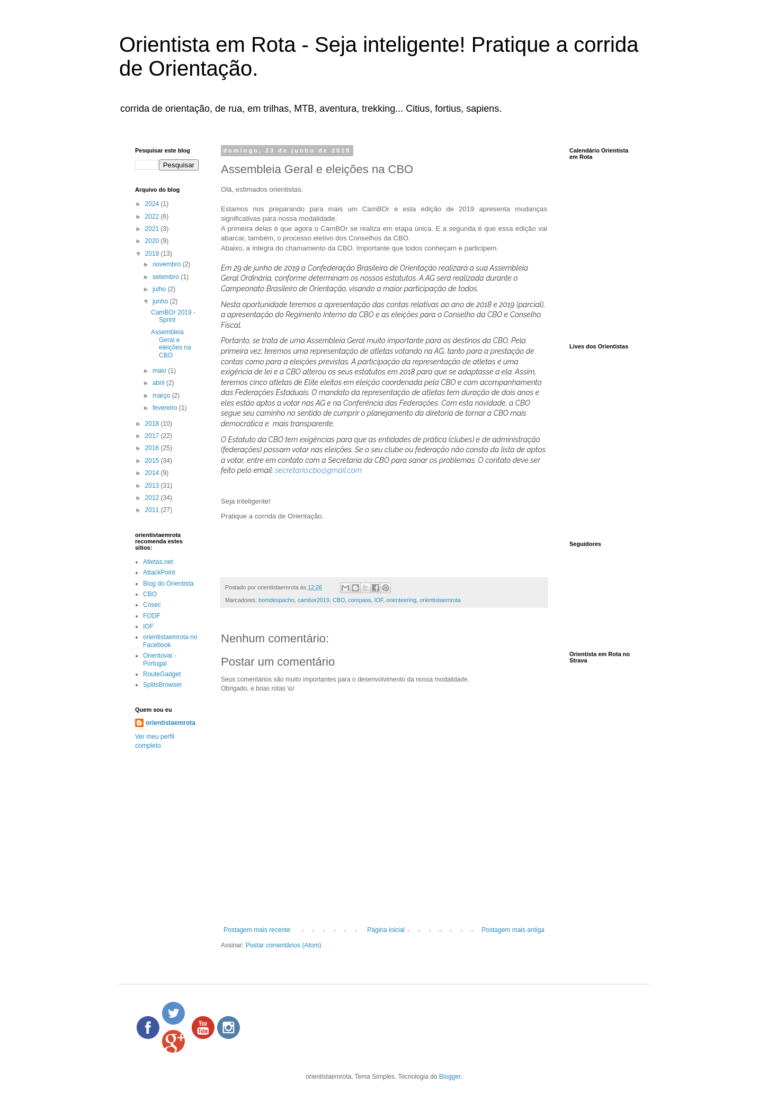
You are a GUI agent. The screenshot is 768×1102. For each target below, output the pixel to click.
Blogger (450, 1076)
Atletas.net (158, 562)
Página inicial (386, 930)
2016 (153, 448)
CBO (339, 600)
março (162, 395)
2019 (153, 253)
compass (359, 600)
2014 (153, 473)
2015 (153, 460)
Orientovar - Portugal (159, 659)
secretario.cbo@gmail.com (318, 470)
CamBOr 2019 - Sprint (173, 316)
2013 (153, 485)
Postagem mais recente (257, 930)
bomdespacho (276, 600)
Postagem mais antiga (512, 930)
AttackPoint (159, 572)
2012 (153, 497)
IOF (378, 600)
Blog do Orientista (168, 583)
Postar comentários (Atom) (284, 945)
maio (160, 370)
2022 (153, 216)
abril (159, 383)
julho (160, 289)
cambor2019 (313, 600)
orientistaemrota (439, 600)
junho (161, 301)
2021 (153, 228)
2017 (153, 436)
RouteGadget (162, 674)
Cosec (152, 604)
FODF (151, 616)
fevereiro (166, 407)
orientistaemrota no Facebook (170, 640)
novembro (168, 264)
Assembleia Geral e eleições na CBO (171, 343)
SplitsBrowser (162, 684)
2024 (153, 204)
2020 (153, 241)
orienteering (401, 600)
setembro (167, 277)
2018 (153, 423)
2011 (153, 510)
